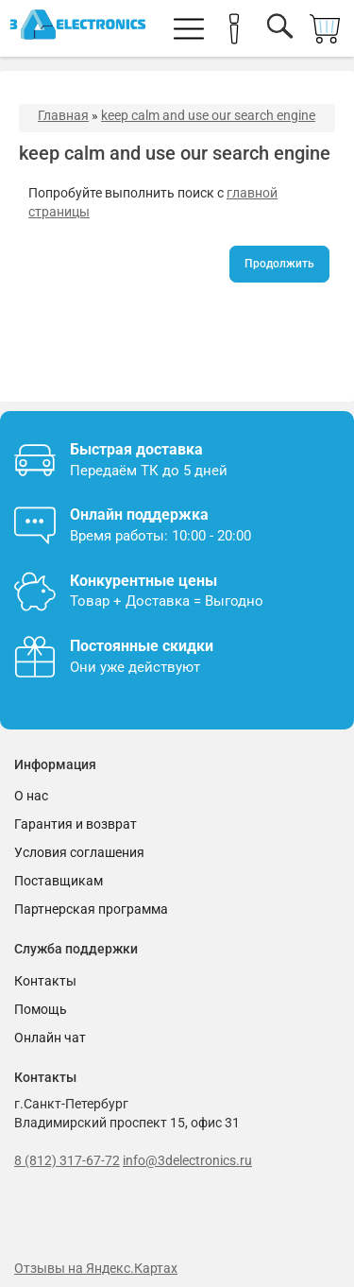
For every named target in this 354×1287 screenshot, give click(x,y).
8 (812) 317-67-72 (67, 1160)
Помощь (40, 1009)
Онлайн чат (50, 1037)
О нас (31, 795)
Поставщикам (58, 880)
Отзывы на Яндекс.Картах (95, 1268)
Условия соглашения (79, 852)
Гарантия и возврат (75, 824)
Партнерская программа (91, 909)
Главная (63, 115)
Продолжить (279, 263)
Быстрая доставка (136, 449)
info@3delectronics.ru (187, 1160)
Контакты (45, 980)
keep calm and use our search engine (208, 115)
